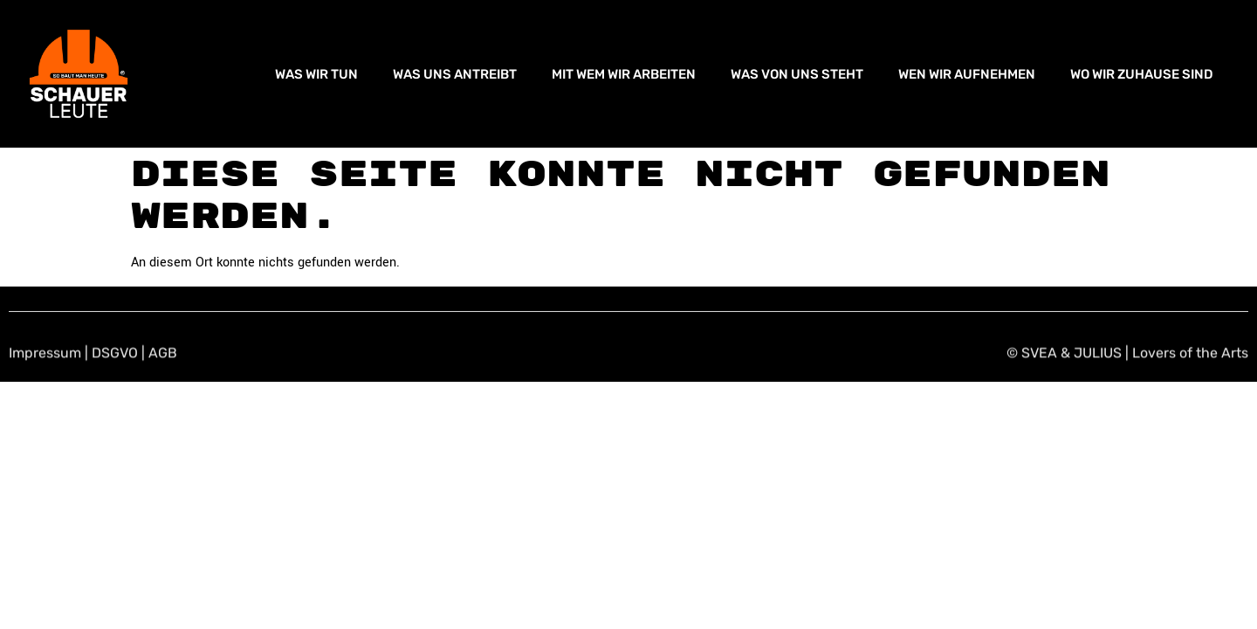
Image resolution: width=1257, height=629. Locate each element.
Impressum (45, 354)
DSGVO (115, 354)
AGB (162, 354)
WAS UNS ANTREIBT (455, 74)
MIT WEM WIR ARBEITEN (624, 74)
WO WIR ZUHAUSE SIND (1141, 74)
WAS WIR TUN (316, 74)
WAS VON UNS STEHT (797, 74)
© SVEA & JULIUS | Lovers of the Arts (1127, 354)
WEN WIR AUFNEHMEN (966, 74)
